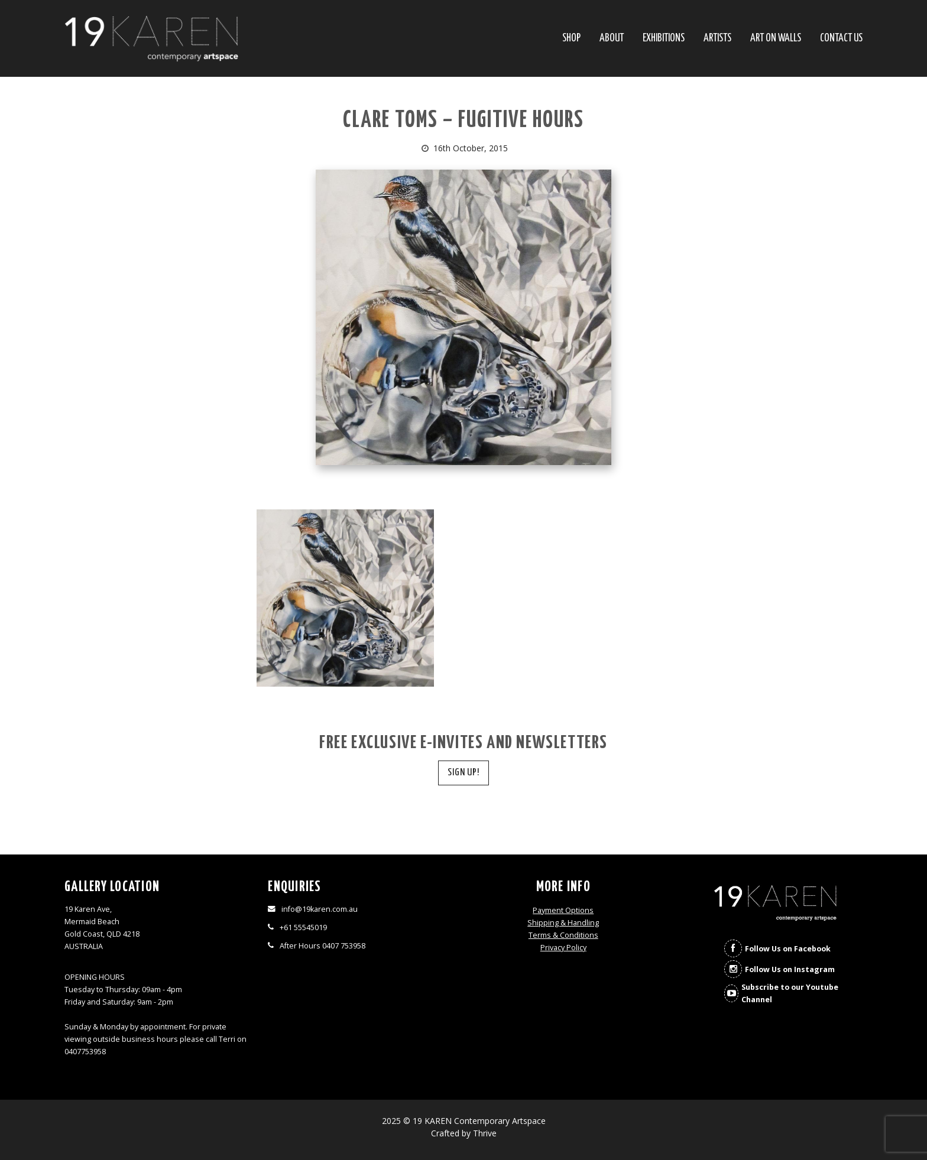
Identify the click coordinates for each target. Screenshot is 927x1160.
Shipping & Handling (563, 923)
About (611, 39)
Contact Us (841, 39)
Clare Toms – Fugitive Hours (463, 121)
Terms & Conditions (563, 935)
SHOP (571, 39)
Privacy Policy (563, 948)
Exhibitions (664, 39)
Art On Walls (775, 39)
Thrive (485, 1133)
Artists (717, 39)
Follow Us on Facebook (788, 949)
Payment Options (563, 910)
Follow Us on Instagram (790, 969)
